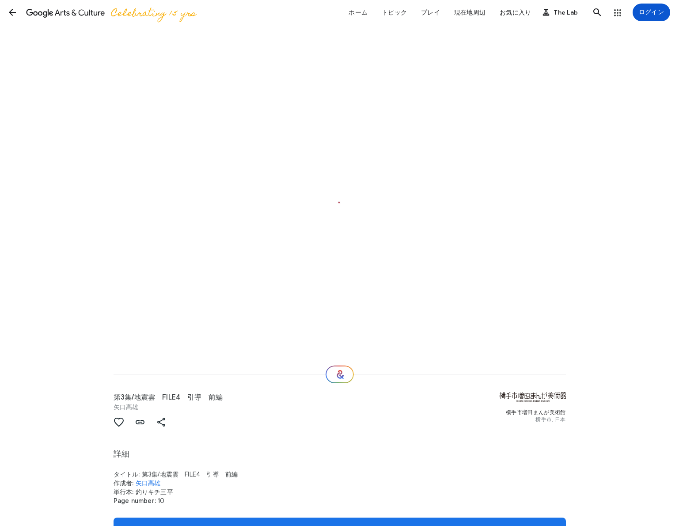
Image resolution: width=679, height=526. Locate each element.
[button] (12, 12)
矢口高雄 (126, 407)
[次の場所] (340, 374)
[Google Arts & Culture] (111, 12)
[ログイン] (651, 12)
